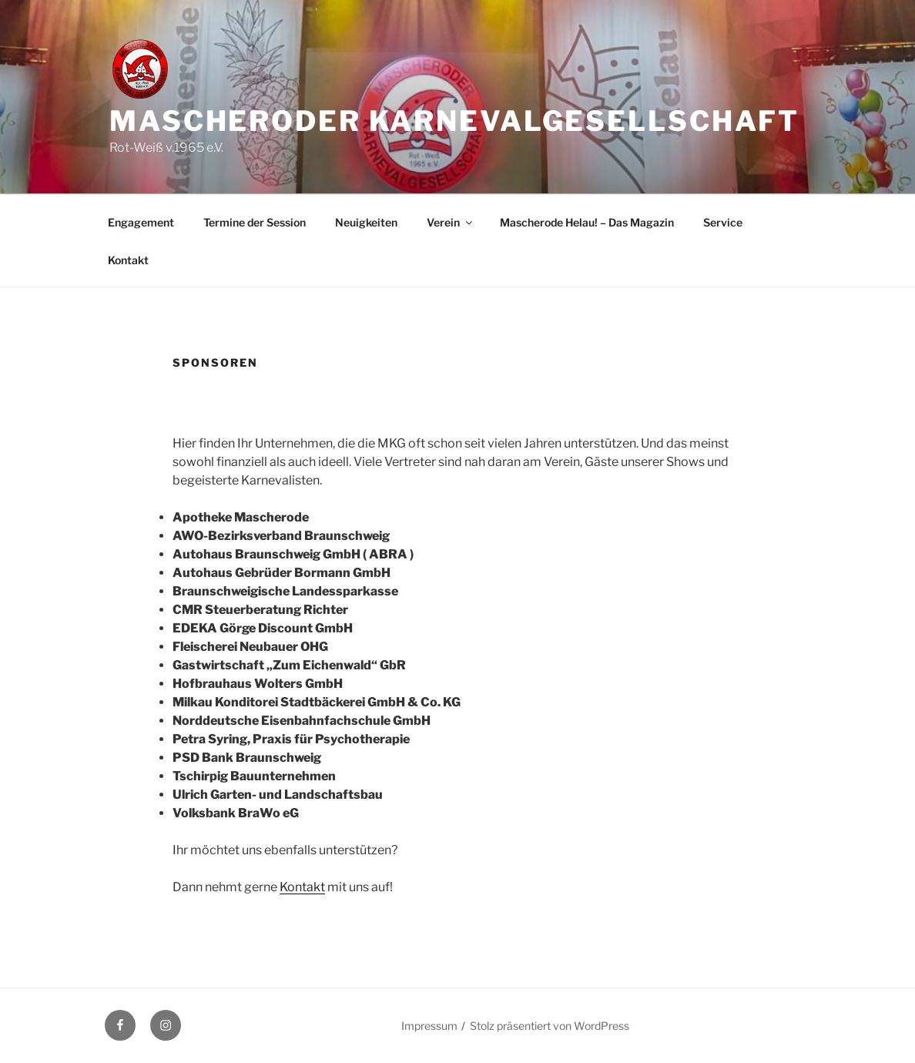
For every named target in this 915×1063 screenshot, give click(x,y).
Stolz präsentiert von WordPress (549, 1025)
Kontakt (128, 260)
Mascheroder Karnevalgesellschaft (454, 121)
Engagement (141, 222)
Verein (450, 222)
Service (722, 222)
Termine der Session (254, 222)
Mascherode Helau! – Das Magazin (587, 222)
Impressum (429, 1025)
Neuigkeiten (366, 222)
